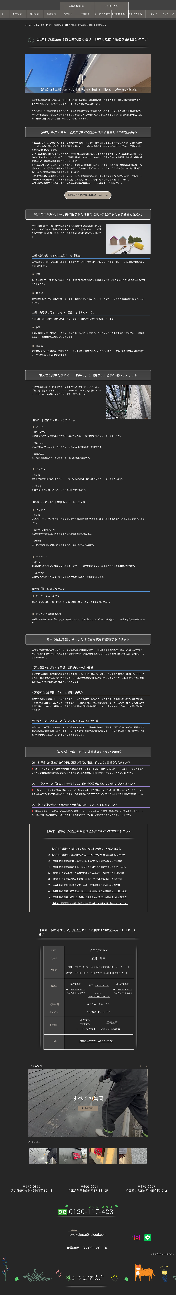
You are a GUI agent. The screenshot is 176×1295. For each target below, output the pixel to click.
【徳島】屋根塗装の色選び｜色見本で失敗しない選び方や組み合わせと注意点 (88, 897)
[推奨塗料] (51, 14)
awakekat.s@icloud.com (99, 996)
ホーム (28, 25)
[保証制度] (85, 14)
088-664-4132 (78, 989)
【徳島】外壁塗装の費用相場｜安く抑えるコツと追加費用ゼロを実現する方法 (88, 867)
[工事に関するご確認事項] (120, 14)
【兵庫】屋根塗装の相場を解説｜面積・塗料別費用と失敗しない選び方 (85, 885)
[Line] (147, 1237)
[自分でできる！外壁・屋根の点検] (137, 14)
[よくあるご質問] (102, 14)
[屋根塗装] (34, 14)
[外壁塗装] (17, 14)
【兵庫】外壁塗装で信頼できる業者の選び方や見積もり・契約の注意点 (86, 849)
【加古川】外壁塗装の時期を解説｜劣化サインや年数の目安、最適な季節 (86, 879)
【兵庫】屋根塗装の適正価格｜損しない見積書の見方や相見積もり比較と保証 (88, 891)
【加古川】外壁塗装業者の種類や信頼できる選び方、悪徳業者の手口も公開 (87, 873)
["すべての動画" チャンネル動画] (88, 1159)
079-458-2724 (125, 989)
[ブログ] (154, 14)
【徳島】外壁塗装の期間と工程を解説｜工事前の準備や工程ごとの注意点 (86, 861)
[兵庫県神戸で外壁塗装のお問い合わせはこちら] (87, 195)
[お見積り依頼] (111, 6)
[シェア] (139, 1065)
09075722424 (102, 985)
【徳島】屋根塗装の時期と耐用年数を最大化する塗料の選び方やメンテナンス (90, 903)
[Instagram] (137, 1237)
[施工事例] (68, 14)
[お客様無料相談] (77, 6)
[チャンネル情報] (145, 1065)
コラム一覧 (38, 25)
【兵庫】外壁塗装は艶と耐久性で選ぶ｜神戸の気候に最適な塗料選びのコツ (88, 855)
